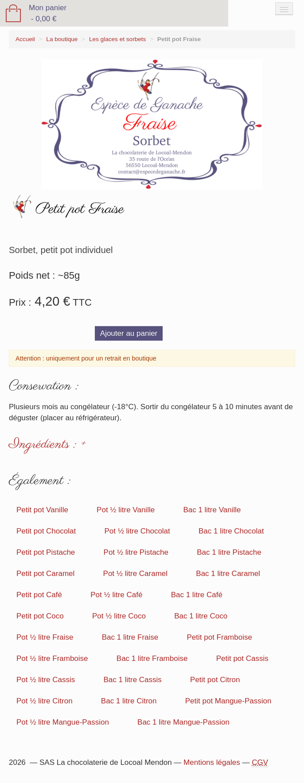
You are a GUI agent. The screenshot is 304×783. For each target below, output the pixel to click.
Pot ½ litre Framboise (52, 658)
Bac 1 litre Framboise (152, 658)
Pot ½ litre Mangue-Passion (62, 722)
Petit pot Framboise (219, 637)
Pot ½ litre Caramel (135, 573)
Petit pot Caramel (45, 573)
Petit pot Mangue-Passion (228, 701)
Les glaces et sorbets (117, 39)
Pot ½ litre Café (116, 595)
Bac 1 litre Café (196, 595)
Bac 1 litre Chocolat (231, 531)
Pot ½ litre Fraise (45, 637)
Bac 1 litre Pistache (229, 552)
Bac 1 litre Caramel (228, 573)
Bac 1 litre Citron (129, 701)
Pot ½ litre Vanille (126, 510)
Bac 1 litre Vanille (212, 510)
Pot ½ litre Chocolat (137, 531)
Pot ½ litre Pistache (136, 552)
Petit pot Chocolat (46, 531)
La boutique (62, 39)
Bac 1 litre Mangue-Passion (183, 722)
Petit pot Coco (40, 616)
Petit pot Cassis (242, 658)
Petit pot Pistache (45, 552)
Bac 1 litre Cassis (133, 680)
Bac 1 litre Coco (200, 616)
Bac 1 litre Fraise (130, 637)
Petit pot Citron (215, 680)
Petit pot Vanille (42, 510)
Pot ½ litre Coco (119, 616)
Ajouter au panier (128, 333)
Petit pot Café (39, 595)
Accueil (25, 39)
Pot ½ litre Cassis (45, 680)
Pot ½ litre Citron (44, 701)
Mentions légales (211, 762)
